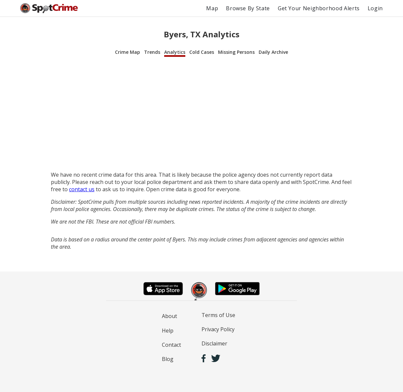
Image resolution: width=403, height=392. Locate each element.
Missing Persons (236, 52)
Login (375, 8)
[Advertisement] (201, 114)
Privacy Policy (218, 329)
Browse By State (248, 8)
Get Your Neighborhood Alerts (319, 8)
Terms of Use (218, 315)
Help (167, 330)
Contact (171, 344)
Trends (152, 52)
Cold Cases (201, 52)
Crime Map (127, 52)
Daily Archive (273, 52)
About (169, 316)
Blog (167, 359)
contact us (81, 189)
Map (212, 8)
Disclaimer (214, 343)
